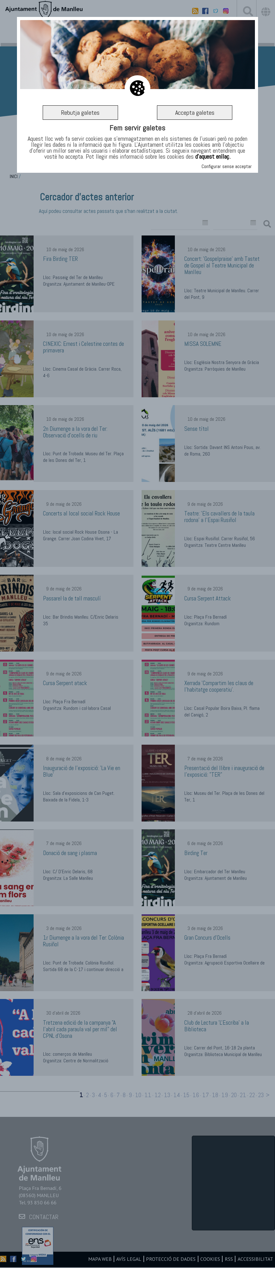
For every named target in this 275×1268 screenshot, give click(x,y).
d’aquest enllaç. (212, 157)
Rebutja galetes (80, 113)
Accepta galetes (194, 113)
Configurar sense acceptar (227, 166)
